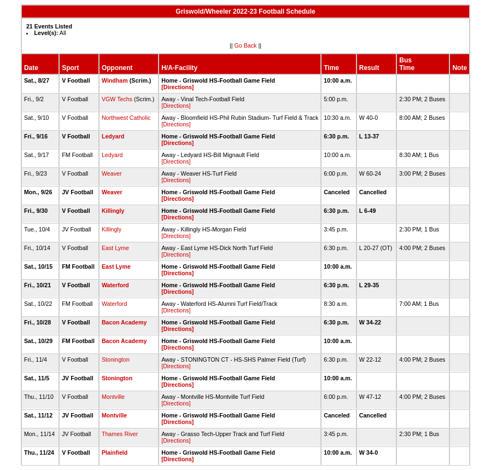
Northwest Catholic (126, 117)
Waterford (115, 285)
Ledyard (113, 136)
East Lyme (115, 248)
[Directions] (177, 87)
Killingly (113, 210)
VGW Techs (117, 99)
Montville (113, 396)
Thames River (120, 434)
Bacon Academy (124, 322)
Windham (115, 80)
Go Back (246, 45)
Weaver (112, 173)
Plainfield (114, 452)
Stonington (116, 359)
